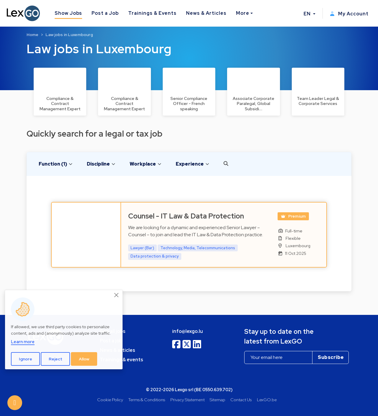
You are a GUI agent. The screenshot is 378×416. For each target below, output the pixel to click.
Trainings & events (121, 360)
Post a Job (105, 13)
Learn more (23, 341)
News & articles (117, 350)
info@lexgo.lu (187, 331)
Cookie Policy (110, 399)
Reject (55, 359)
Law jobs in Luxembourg (69, 34)
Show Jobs (68, 13)
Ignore (25, 359)
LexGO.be (267, 399)
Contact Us (241, 399)
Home (32, 34)
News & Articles (206, 13)
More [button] (242, 13)
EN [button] (308, 14)
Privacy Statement (187, 399)
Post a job (111, 341)
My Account (349, 14)
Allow (84, 359)
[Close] (116, 295)
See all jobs (113, 331)
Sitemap (217, 399)
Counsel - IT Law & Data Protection (186, 216)
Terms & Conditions (146, 399)
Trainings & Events (152, 13)
